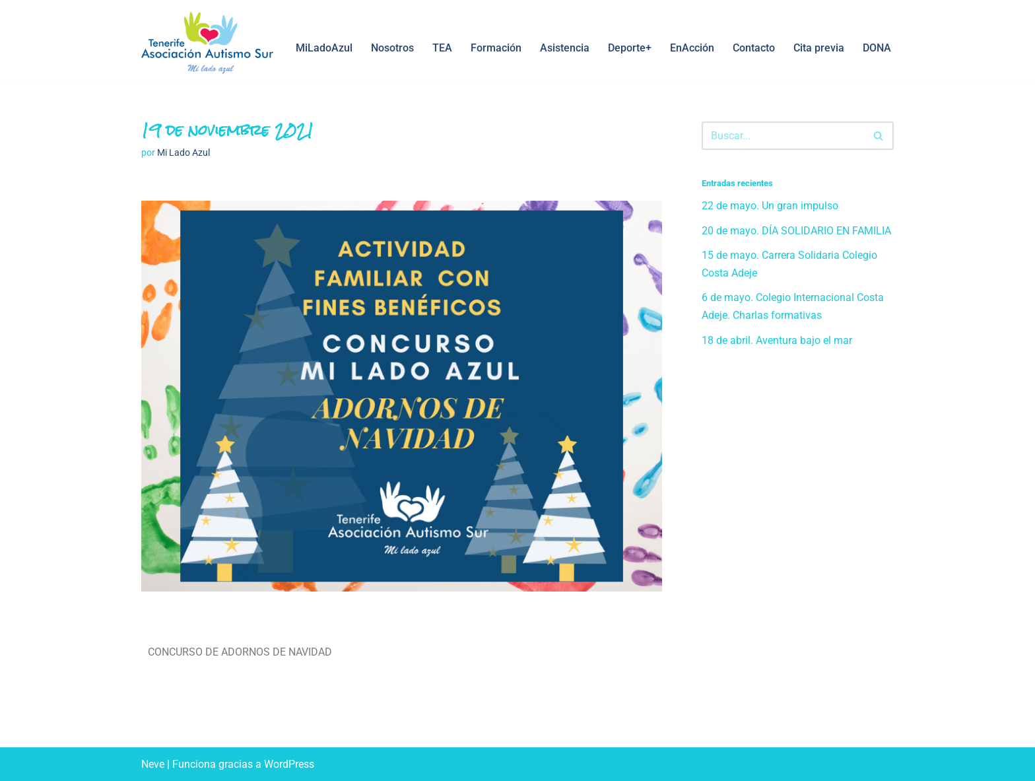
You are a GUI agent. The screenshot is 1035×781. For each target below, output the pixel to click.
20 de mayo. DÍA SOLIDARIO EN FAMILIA (796, 230)
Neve (152, 764)
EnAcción (692, 48)
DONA (877, 48)
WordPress (289, 764)
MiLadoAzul (324, 48)
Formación (496, 48)
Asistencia (564, 48)
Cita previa (818, 48)
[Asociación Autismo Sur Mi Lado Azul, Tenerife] (207, 43)
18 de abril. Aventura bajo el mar (777, 340)
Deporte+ (629, 48)
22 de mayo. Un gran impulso (770, 205)
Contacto (754, 48)
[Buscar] (783, 135)
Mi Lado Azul (183, 152)
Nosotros (392, 48)
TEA (442, 48)
